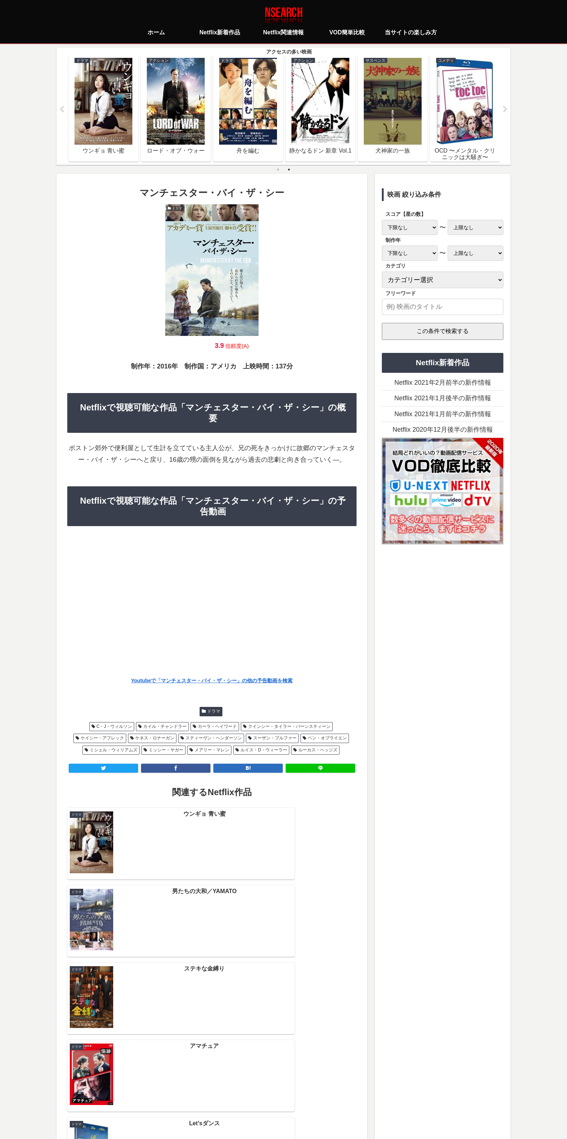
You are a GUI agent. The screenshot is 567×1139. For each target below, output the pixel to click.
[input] (442, 307)
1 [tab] (278, 169)
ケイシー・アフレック (102, 738)
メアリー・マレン (212, 749)
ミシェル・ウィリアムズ (113, 749)
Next (505, 110)
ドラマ (213, 711)
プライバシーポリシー (240, 1101)
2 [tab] (289, 169)
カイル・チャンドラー (165, 726)
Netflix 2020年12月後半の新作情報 (442, 430)
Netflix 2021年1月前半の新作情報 (442, 414)
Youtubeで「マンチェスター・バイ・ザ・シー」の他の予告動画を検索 (212, 681)
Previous (61, 110)
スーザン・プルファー (275, 738)
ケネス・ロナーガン (154, 738)
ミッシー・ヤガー (166, 749)
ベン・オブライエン (327, 738)
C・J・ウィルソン (114, 726)
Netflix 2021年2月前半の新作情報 (442, 383)
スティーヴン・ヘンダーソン (214, 738)
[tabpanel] (103, 108)
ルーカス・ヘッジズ (317, 749)
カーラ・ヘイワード (217, 726)
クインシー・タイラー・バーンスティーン (289, 726)
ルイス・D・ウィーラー (263, 749)
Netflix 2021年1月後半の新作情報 (442, 398)
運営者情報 (339, 1101)
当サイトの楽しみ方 (296, 1101)
